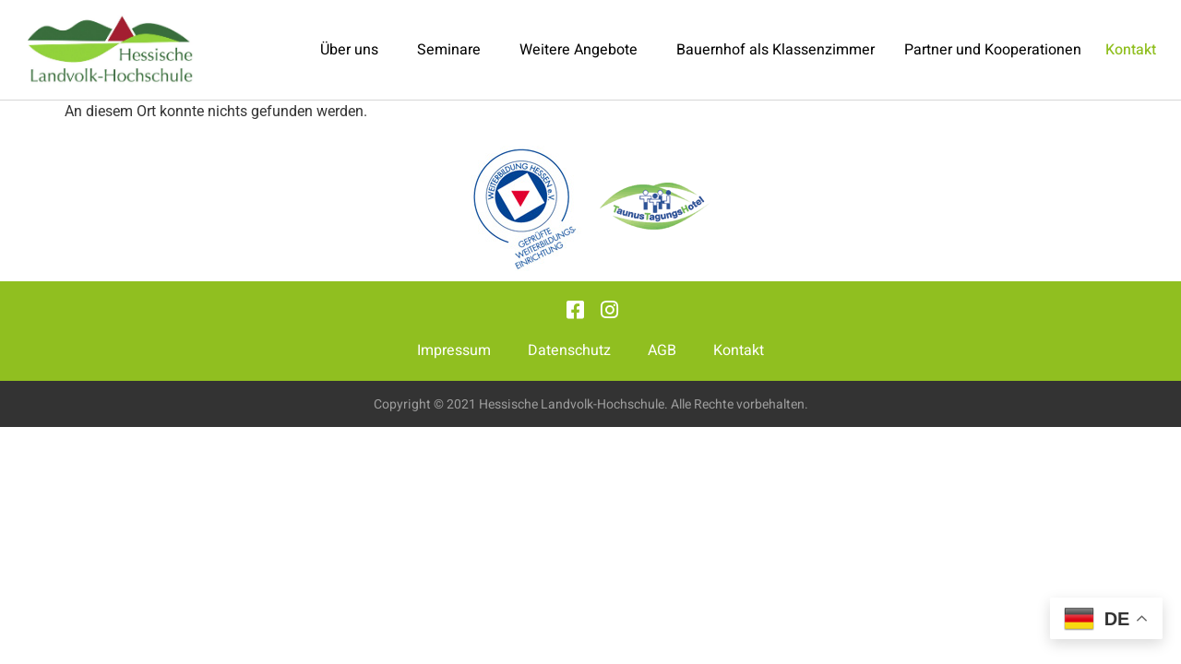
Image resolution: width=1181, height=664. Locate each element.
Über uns (354, 50)
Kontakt (738, 350)
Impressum (454, 350)
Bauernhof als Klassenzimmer (775, 50)
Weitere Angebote (583, 50)
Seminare (453, 50)
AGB (662, 350)
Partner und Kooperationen (992, 50)
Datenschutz (569, 350)
